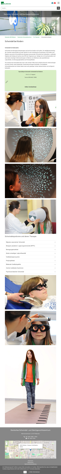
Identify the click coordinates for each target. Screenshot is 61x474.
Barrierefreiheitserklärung (30, 464)
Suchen (59, 8)
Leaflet (42, 457)
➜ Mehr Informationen (34, 472)
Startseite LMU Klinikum (10, 37)
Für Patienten (36, 37)
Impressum (30, 460)
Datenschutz (30, 462)
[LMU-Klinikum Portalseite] (6, 3)
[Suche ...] (29, 8)
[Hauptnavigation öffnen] (58, 3)
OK (25, 472)
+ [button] (6, 442)
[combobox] (30, 8)
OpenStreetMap (48, 457)
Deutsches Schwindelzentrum (25, 37)
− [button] (6, 444)
